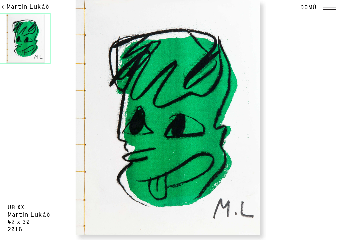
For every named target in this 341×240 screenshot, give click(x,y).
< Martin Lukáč (25, 6)
